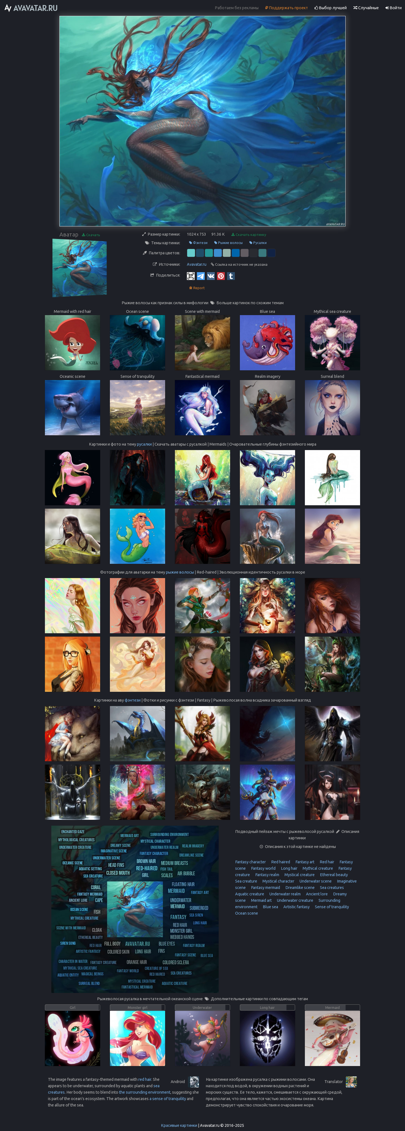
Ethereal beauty (333, 875)
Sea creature (246, 881)
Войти (393, 8)
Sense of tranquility (331, 907)
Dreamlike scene (300, 887)
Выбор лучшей (331, 8)
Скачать (91, 235)
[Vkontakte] (211, 276)
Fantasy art (304, 862)
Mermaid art (261, 900)
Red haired (280, 862)
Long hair (288, 868)
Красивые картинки (179, 1125)
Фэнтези (198, 243)
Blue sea (270, 907)
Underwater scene (315, 881)
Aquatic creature (249, 894)
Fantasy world (263, 868)
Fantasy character (250, 862)
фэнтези (133, 700)
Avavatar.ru (196, 264)
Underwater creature (294, 900)
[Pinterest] (221, 276)
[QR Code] (191, 276)
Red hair (326, 862)
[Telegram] (201, 276)
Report (197, 288)
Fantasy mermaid (265, 887)
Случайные (366, 8)
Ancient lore (316, 894)
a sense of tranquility (168, 1098)
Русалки (258, 243)
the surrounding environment (144, 1092)
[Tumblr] (231, 276)
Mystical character (278, 881)
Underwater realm (285, 894)
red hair (144, 1079)
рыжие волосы (180, 572)
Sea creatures (331, 887)
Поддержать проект (286, 8)
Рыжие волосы (228, 243)
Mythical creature (317, 868)
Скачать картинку (249, 235)
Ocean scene (246, 913)
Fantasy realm (266, 875)
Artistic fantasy (296, 907)
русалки (144, 444)
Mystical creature (299, 875)
